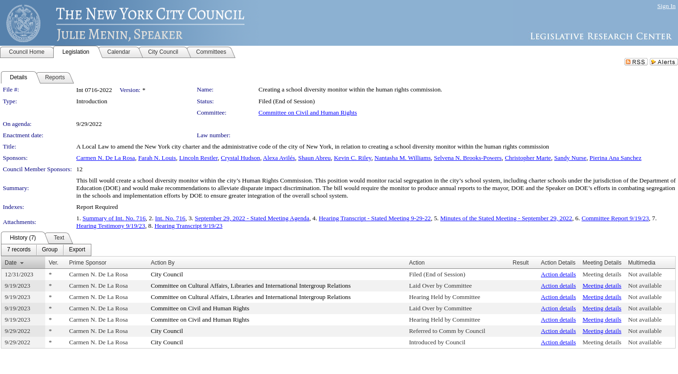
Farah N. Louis (157, 157)
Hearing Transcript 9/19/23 (188, 225)
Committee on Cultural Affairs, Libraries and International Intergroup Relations (251, 285)
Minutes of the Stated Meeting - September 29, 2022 (506, 218)
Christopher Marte (528, 157)
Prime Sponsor (87, 262)
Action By (163, 262)
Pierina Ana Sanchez (615, 157)
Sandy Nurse (570, 157)
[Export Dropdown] (77, 250)
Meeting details (602, 274)
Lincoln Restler (198, 157)
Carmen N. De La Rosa (105, 157)
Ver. (53, 262)
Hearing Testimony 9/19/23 (110, 225)
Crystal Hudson (240, 157)
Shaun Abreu (314, 157)
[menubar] (46, 250)
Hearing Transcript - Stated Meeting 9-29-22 (375, 218)
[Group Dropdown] (49, 250)
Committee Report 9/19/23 (615, 218)
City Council (167, 274)
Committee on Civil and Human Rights (307, 112)
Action (417, 262)
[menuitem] (18, 250)
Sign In (666, 5)
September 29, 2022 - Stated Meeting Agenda (252, 218)
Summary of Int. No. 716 (113, 218)
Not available (645, 274)
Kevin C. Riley (352, 157)
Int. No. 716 (170, 218)
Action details (558, 274)
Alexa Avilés (279, 157)
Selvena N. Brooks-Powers (468, 157)
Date (10, 262)
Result (521, 262)
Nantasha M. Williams (402, 157)
